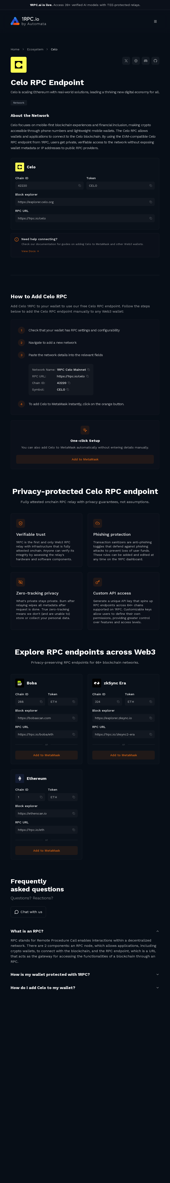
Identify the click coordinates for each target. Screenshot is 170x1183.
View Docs (30, 251)
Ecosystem (35, 49)
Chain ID (21, 178)
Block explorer (26, 194)
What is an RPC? (85, 931)
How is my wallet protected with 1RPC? (85, 974)
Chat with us (28, 912)
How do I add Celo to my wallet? (85, 987)
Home (15, 49)
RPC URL (22, 211)
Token (91, 178)
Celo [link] (54, 49)
